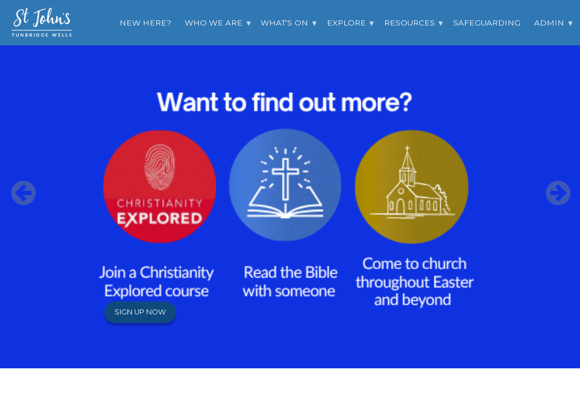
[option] (290, 184)
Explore (346, 22)
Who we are (213, 22)
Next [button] (551, 184)
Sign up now (140, 312)
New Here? (145, 22)
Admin (549, 22)
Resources (409, 22)
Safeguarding (487, 22)
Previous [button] (17, 184)
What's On (284, 22)
